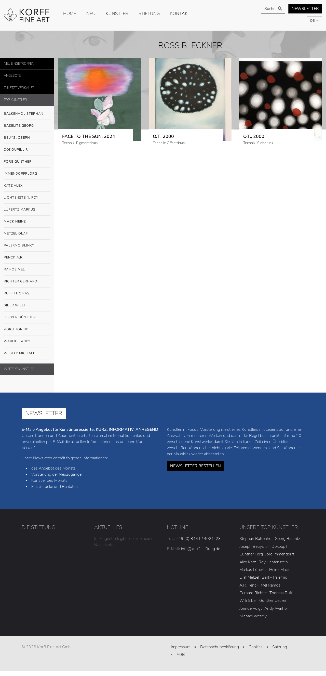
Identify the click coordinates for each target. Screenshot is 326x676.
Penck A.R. (27, 258)
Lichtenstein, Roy (21, 197)
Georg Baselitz (287, 538)
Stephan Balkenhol (255, 538)
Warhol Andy (27, 341)
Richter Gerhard (20, 281)
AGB (180, 654)
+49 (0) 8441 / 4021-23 (198, 538)
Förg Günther (27, 162)
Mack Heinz (15, 221)
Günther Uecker (273, 600)
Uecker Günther (27, 318)
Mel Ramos (270, 585)
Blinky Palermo (274, 577)
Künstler (117, 13)
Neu (91, 13)
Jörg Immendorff (279, 554)
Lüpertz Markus (27, 210)
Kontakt (180, 13)
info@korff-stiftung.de (200, 549)
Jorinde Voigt (250, 608)
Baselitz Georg (19, 125)
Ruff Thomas (17, 293)
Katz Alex (13, 185)
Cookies (256, 647)
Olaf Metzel (249, 577)
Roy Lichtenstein (273, 562)
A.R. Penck (248, 585)
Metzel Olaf (16, 233)
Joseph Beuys (251, 546)
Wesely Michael (27, 353)
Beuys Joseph (27, 138)
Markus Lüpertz (253, 570)
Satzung (279, 647)
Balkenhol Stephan (27, 114)
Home (69, 13)
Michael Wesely (253, 616)
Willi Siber (248, 600)
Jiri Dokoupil (276, 546)
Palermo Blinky (19, 245)
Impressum (181, 647)
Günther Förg (251, 554)
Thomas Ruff (280, 593)
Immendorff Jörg (27, 174)
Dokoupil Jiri (16, 149)
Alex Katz (247, 562)
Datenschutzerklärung (219, 647)
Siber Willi (27, 306)
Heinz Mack (279, 570)
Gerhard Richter (253, 593)
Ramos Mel (14, 269)
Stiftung (149, 13)
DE (312, 20)
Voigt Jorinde (27, 329)
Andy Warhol (276, 608)
